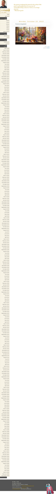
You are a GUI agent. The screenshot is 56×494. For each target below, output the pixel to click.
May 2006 (6, 468)
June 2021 (6, 149)
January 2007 (6, 454)
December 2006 (5, 456)
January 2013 (6, 327)
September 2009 (5, 398)
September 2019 (5, 186)
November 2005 (5, 475)
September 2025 (5, 60)
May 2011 (7, 362)
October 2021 (6, 143)
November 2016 (5, 246)
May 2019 (7, 193)
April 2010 (7, 385)
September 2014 (5, 292)
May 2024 (6, 89)
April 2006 (6, 470)
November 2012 (5, 331)
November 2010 (5, 373)
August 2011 (6, 357)
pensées (7, 16)
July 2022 (7, 127)
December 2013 (5, 308)
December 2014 (5, 286)
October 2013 (6, 311)
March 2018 (6, 218)
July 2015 (7, 274)
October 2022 (5, 122)
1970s (7, 29)
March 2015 (6, 281)
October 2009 (5, 396)
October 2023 (5, 101)
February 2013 (5, 325)
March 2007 (6, 451)
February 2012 (5, 346)
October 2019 (6, 184)
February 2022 (5, 136)
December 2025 (5, 55)
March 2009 (6, 408)
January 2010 (6, 391)
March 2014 (6, 302)
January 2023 (6, 117)
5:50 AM (47, 47)
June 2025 (6, 66)
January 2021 (6, 157)
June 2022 (6, 129)
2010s (7, 22)
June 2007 (6, 445)
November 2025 (5, 57)
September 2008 (5, 419)
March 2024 (6, 92)
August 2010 (6, 378)
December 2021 (5, 140)
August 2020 (6, 166)
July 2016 (7, 253)
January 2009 (6, 412)
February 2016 (5, 262)
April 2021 (7, 152)
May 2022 (6, 131)
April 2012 (7, 343)
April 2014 (7, 301)
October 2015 (6, 269)
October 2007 (6, 438)
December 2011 (5, 350)
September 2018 (5, 207)
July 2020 (7, 168)
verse (7, 37)
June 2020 (6, 170)
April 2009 (6, 407)
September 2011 (5, 355)
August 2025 (6, 62)
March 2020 (6, 175)
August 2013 (6, 315)
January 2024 (6, 96)
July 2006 (7, 465)
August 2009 (6, 399)
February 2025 (5, 73)
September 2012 (5, 334)
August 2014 (6, 293)
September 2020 (5, 165)
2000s (7, 24)
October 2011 (6, 354)
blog (8, 14)
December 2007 (5, 435)
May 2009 (6, 405)
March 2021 (6, 154)
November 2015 (5, 267)
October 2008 (5, 417)
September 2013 (5, 313)
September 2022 (5, 124)
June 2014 (6, 297)
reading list (6, 42)
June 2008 (6, 424)
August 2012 (6, 336)
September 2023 (5, 103)
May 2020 (6, 172)
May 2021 (7, 150)
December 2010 (5, 371)
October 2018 (6, 205)
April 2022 (6, 133)
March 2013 (6, 324)
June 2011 (7, 361)
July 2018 (7, 210)
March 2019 (6, 196)
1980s (7, 28)
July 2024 (7, 85)
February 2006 (5, 474)
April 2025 (6, 69)
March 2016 (6, 260)
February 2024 (5, 94)
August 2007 (6, 442)
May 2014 (7, 299)
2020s (7, 20)
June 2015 (6, 276)
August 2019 (6, 188)
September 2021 (5, 145)
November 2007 (5, 437)
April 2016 (7, 258)
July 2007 (7, 444)
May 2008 (6, 426)
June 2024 (6, 87)
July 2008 (7, 422)
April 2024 (6, 90)
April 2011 (7, 364)
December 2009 (5, 392)
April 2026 (6, 48)
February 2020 (5, 177)
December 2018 (5, 202)
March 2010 (6, 387)
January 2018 (6, 221)
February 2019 (5, 198)
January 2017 (6, 242)
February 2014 (5, 304)
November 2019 (5, 182)
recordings (6, 36)
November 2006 (5, 458)
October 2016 (6, 248)
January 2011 (6, 369)
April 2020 (6, 173)
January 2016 (6, 263)
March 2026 (6, 50)
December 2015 (5, 265)
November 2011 (5, 352)
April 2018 (7, 216)
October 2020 (5, 163)
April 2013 (7, 322)
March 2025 (6, 71)
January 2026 (6, 53)
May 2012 (7, 341)
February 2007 (5, 452)
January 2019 (6, 200)
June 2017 (6, 233)
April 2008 (6, 428)
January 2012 (6, 348)
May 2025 (6, 67)
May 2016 (7, 256)
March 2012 (6, 345)
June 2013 (6, 318)
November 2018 (5, 203)
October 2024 (5, 80)
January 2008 (6, 433)
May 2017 (7, 235)
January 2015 (6, 285)
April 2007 (7, 449)
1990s (7, 26)
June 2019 (6, 191)
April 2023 (6, 112)
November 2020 (5, 161)
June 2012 (6, 339)
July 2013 (7, 316)
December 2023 (5, 97)
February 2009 (5, 410)
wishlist (7, 44)
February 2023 (5, 115)
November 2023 (5, 99)
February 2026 (5, 52)
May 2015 (7, 278)
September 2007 (5, 440)
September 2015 (5, 271)
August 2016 (6, 251)
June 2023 (6, 108)
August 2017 (6, 230)
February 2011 (6, 368)
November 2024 (5, 78)
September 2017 (5, 228)
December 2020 (5, 159)
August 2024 (6, 83)
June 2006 (6, 467)
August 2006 (6, 463)
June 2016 (6, 255)
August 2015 (6, 272)
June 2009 (6, 403)
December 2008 (5, 414)
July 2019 (7, 189)
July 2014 (7, 295)
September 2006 (5, 461)
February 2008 (5, 431)
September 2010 (5, 377)
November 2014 (5, 288)
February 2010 (5, 389)
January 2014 (6, 306)
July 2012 (7, 338)
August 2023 (6, 105)
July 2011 (7, 359)
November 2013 (5, 309)
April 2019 (7, 195)
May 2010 (7, 384)
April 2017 (7, 237)
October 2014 (6, 290)
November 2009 (5, 394)
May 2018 (7, 214)
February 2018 (5, 219)
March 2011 (6, 366)
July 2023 (7, 106)
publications (6, 31)
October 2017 (6, 226)
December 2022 (5, 119)
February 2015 (5, 283)
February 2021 (5, 156)
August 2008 (6, 421)
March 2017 (6, 239)
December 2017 (5, 223)
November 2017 (5, 225)
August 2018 (6, 209)
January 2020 (6, 179)
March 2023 (6, 113)
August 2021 (6, 147)
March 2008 (6, 429)
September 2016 (5, 249)
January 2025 (6, 74)
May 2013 (7, 320)
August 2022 (6, 126)
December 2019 (5, 180)
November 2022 (5, 120)
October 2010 (6, 375)
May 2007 (7, 447)
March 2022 (6, 135)
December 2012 (5, 329)
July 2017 (7, 232)
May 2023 (6, 110)
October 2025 (5, 59)
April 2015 (7, 279)
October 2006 (5, 460)
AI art (48, 46)
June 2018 (6, 212)
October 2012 (6, 332)
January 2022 (6, 138)
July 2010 (7, 380)
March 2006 (6, 472)
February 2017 (6, 241)
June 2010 (6, 382)
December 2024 (5, 76)
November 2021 (5, 142)
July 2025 (7, 64)
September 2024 (5, 82)
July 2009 (7, 401)
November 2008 (5, 415)
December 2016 (5, 244)
